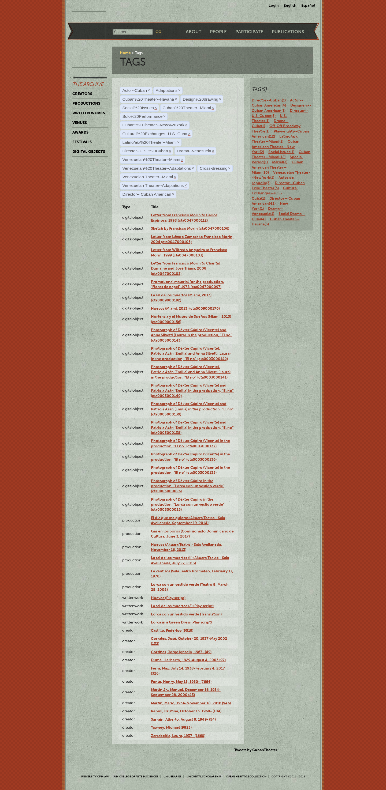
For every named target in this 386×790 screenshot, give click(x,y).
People (218, 31)
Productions (86, 103)
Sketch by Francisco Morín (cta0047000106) (190, 228)
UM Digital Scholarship (204, 776)
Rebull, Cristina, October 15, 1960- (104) (186, 711)
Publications (288, 31)
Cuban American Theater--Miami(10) (277, 167)
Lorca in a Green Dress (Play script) (181, 622)
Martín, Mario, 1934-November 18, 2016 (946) (191, 703)
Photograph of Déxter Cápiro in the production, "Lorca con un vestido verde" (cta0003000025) (187, 504)
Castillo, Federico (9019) (172, 630)
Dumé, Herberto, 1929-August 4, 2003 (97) (188, 660)
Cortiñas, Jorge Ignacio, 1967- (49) (181, 652)
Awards (80, 132)
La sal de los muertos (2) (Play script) (182, 606)
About (193, 31)
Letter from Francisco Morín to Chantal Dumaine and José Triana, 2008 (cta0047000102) (185, 268)
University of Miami (95, 776)
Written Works (88, 113)
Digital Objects (88, 151)
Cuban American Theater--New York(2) (275, 146)
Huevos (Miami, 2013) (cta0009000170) (185, 308)
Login (274, 5)
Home (125, 53)
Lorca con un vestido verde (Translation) (186, 614)
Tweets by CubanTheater (255, 750)
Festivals (82, 142)
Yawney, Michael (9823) (171, 727)
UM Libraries (172, 776)
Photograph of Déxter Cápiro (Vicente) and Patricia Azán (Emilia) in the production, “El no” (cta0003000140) (192, 390)
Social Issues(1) (281, 152)
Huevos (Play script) (168, 598)
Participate (249, 31)
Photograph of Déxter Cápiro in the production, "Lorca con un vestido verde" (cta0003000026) (187, 486)
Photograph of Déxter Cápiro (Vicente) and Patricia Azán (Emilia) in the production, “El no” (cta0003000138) (192, 427)
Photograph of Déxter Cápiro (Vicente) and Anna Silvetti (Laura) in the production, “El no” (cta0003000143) (191, 335)
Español (308, 5)
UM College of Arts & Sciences (136, 776)
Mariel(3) (279, 162)
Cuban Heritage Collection (246, 776)
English (290, 5)
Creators (82, 94)
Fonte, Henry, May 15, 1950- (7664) (181, 681)
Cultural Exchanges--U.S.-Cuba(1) (275, 193)
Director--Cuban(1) (269, 100)
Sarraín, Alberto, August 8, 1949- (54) (183, 719)
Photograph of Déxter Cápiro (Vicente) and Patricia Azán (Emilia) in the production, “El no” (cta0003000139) (192, 409)
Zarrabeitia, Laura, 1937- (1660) (178, 736)
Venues (79, 122)
